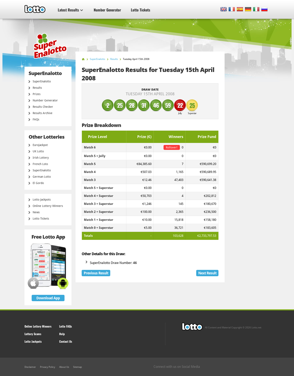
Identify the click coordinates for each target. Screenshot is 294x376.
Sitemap (77, 367)
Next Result (207, 273)
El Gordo (38, 183)
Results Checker (43, 106)
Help (62, 334)
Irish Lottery (41, 157)
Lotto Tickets (140, 9)
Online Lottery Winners (48, 206)
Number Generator (107, 9)
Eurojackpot (40, 145)
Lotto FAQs (65, 326)
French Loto (40, 164)
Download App (48, 298)
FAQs (36, 119)
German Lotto (42, 176)
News (36, 212)
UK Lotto (38, 151)
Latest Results (70, 9)
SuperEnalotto (42, 81)
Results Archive (42, 113)
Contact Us (65, 341)
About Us (64, 367)
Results (37, 87)
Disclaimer (30, 367)
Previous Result (96, 273)
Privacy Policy (47, 367)
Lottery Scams (32, 334)
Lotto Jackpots (42, 199)
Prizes (36, 94)
